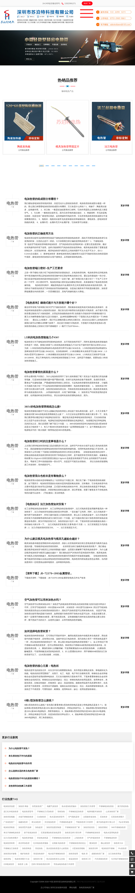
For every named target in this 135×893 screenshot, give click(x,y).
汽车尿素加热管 (101, 859)
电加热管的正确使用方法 (38, 234)
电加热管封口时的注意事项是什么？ (45, 441)
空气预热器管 (73, 817)
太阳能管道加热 (89, 817)
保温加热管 (73, 859)
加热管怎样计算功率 (73, 833)
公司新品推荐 (23, 150)
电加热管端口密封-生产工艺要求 (43, 268)
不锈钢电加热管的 (106, 806)
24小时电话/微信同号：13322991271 (59, 3)
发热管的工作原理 (87, 806)
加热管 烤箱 (23, 806)
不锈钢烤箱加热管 (92, 833)
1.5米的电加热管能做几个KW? (41, 337)
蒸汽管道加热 (123, 806)
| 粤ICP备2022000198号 (86, 882)
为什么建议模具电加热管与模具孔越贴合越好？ (52, 539)
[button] (10, 47)
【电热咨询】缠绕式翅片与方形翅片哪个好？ (50, 303)
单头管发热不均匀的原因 (20, 756)
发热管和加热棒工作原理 (20, 786)
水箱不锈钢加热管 (25, 817)
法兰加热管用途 (114, 854)
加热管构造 (26, 848)
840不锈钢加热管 (118, 827)
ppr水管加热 (124, 822)
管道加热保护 (38, 854)
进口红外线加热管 (11, 811)
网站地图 (73, 887)
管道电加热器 (42, 838)
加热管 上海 (23, 864)
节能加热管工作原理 (84, 822)
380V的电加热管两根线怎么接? (42, 407)
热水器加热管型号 (57, 817)
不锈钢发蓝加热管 (76, 811)
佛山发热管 (105, 843)
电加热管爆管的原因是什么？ (41, 372)
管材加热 (61, 811)
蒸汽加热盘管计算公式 (106, 822)
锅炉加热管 (25, 854)
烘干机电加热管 (30, 833)
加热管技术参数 (10, 854)
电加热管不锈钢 (108, 848)
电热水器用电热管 (111, 833)
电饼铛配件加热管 (94, 811)
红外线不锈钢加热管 (119, 859)
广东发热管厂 (9, 822)
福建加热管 (23, 822)
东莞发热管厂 (37, 806)
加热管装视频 (9, 817)
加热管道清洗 (89, 827)
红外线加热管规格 (40, 843)
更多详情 (125, 206)
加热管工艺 (86, 859)
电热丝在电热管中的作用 (20, 764)
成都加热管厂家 (97, 854)
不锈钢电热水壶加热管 (61, 838)
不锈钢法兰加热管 (11, 848)
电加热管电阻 (27, 838)
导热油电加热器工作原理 (64, 864)
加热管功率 (93, 848)
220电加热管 (9, 864)
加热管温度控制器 (53, 827)
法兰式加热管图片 (11, 838)
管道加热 (39, 848)
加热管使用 (73, 854)
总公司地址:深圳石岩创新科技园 (54, 887)
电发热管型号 (27, 811)
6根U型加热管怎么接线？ (39, 701)
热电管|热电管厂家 (86, 887)
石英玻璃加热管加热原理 (51, 833)
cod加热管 (41, 817)
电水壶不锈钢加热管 (56, 854)
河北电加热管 (50, 822)
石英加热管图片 (117, 817)
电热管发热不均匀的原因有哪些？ (24, 779)
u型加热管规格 (78, 848)
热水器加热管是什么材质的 (57, 848)
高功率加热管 (24, 843)
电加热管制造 (9, 827)
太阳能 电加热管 (58, 843)
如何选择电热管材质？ (37, 631)
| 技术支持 (101, 882)
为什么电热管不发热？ (19, 749)
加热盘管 (39, 827)
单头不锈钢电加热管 (12, 833)
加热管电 (7, 859)
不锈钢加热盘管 (65, 822)
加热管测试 (103, 827)
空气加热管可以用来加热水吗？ (42, 600)
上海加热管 (78, 838)
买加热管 (103, 817)
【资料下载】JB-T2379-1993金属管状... (48, 574)
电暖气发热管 (52, 806)
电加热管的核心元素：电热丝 (41, 666)
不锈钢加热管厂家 (72, 827)
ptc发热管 (122, 848)
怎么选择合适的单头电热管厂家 (23, 771)
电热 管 (85, 854)
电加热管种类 (9, 843)
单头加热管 (36, 822)
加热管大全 (118, 843)
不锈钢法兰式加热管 (45, 811)
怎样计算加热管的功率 (40, 864)
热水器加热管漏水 (69, 806)
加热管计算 (38, 859)
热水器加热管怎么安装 (55, 859)
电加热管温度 (9, 806)
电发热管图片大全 (22, 859)
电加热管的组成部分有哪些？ (41, 199)
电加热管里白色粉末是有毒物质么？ (45, 476)
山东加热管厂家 (112, 811)
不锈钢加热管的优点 (77, 843)
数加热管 (93, 843)
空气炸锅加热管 (93, 838)
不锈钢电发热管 (110, 838)
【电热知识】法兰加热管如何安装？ (45, 504)
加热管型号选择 (24, 827)
